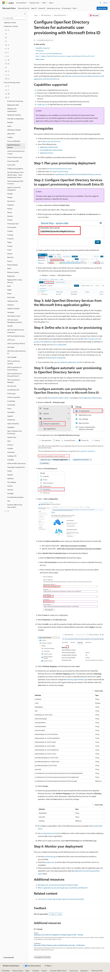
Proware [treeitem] (9, 246)
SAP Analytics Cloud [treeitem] (13, 316)
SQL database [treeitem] (11, 482)
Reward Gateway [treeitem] (12, 265)
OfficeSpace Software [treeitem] (14, 130)
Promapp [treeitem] (10, 235)
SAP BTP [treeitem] (10, 326)
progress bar (49, 862)
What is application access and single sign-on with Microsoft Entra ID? (62, 888)
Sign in (105, 3)
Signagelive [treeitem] (10, 427)
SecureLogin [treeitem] (11, 405)
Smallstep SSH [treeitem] (11, 456)
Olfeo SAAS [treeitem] (11, 134)
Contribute (35, 971)
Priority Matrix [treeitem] (11, 227)
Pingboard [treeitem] (10, 205)
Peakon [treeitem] (9, 242)
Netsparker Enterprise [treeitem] (14, 115)
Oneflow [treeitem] (10, 137)
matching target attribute (75, 679)
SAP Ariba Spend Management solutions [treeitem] (14, 321)
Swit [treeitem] (8, 501)
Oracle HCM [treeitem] (11, 165)
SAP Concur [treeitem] (11, 340)
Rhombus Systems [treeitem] (13, 272)
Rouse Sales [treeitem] (11, 297)
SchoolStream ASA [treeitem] (13, 390)
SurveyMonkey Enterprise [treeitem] (15, 497)
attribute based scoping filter (55, 358)
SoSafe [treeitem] (9, 471)
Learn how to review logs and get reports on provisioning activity (61, 899)
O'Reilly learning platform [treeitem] (15, 169)
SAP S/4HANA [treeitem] (11, 357)
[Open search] (100, 3)
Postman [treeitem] (10, 216)
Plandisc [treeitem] (9, 209)
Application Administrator (49, 147)
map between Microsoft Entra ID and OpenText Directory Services (78, 174)
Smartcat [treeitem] (10, 445)
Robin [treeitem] (9, 286)
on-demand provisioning (49, 833)
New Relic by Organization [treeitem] (15, 119)
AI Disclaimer (6, 971)
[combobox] (14, 18)
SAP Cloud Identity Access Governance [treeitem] (15, 331)
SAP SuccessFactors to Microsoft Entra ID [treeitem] (14, 375)
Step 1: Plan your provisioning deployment (49, 53)
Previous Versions (17, 971)
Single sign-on (42, 104)
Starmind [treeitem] (10, 490)
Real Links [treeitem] (10, 257)
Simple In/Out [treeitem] (11, 437)
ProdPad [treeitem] (10, 231)
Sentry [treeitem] (9, 409)
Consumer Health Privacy (58, 971)
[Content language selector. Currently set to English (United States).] (11, 965)
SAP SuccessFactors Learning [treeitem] (13, 362)
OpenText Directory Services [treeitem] (13, 146)
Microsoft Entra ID (60, 15)
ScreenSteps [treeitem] (11, 401)
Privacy (44, 971)
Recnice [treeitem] (9, 261)
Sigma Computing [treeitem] (13, 423)
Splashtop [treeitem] (10, 478)
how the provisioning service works (59, 168)
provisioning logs (50, 856)
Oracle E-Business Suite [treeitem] (14, 157)
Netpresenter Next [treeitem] (13, 105)
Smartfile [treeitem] (10, 448)
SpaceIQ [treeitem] (10, 475)
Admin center (102, 8)
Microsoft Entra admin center (58, 398)
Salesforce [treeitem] (10, 305)
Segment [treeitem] (10, 416)
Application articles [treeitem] (10, 22)
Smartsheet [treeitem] (10, 452)
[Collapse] (25, 14)
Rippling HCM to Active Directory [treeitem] (14, 281)
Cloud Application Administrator (51, 150)
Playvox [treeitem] (9, 212)
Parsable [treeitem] (10, 194)
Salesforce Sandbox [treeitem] (13, 308)
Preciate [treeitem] (9, 220)
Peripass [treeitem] (9, 197)
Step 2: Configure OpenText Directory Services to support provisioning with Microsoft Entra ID (65, 56)
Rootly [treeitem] (9, 293)
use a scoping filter (59, 344)
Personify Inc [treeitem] (11, 201)
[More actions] (102, 15)
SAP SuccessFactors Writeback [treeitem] (13, 381)
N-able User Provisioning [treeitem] (15, 101)
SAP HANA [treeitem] (10, 347)
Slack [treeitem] (9, 441)
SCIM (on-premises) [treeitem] (13, 397)
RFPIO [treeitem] (9, 269)
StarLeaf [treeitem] (9, 486)
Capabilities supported (42, 48)
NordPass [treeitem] (10, 122)
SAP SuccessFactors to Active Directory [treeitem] (14, 368)
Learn (36, 15)
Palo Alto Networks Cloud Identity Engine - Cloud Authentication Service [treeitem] (15, 174)
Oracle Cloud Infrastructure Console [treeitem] (15, 152)
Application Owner (46, 153)
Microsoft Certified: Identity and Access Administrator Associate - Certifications (59, 945)
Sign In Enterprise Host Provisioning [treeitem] (14, 432)
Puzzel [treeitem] (9, 250)
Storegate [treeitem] (10, 493)
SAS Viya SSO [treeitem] (11, 386)
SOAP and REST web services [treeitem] (16, 463)
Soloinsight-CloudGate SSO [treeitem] (16, 467)
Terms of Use (74, 971)
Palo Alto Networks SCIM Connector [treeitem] (15, 182)
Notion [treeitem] (9, 126)
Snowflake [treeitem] (10, 460)
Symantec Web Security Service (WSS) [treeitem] (14, 506)
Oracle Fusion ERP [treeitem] (13, 161)
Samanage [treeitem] (10, 312)
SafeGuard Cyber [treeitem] (12, 301)
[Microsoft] (3, 2)
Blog (27, 971)
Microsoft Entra (46, 15)
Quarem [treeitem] (9, 254)
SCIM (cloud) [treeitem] (11, 394)
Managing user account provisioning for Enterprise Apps (58, 885)
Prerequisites (40, 51)
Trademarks (83, 971)
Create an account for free (50, 141)
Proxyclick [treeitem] (10, 239)
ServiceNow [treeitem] (11, 412)
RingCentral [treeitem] (11, 276)
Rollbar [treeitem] (9, 290)
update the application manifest (71, 362)
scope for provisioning (60, 171)
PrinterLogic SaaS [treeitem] (12, 224)
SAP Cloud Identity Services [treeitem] (16, 336)
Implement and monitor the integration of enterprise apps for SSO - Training (58, 935)
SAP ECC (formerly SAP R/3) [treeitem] (16, 343)
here (47, 322)
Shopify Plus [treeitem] (11, 420)
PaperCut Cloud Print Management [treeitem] (14, 188)
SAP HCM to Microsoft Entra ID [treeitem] (16, 352)
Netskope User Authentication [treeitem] (12, 110)
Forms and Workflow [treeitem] (13, 141)
